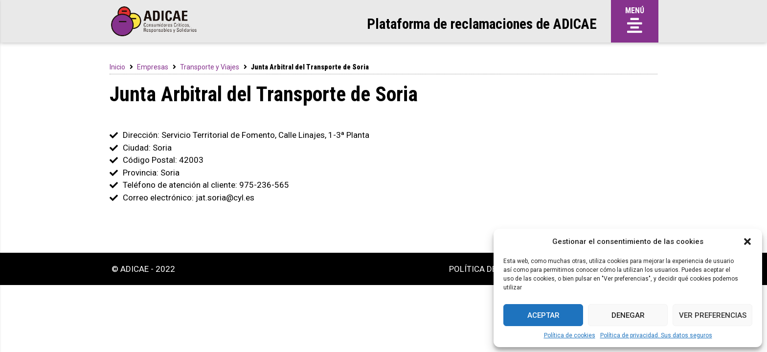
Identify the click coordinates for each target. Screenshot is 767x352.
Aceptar (543, 315)
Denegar (628, 315)
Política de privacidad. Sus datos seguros (656, 335)
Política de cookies (569, 335)
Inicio (117, 67)
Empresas (152, 67)
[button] (747, 241)
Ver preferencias (712, 315)
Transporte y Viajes (209, 67)
